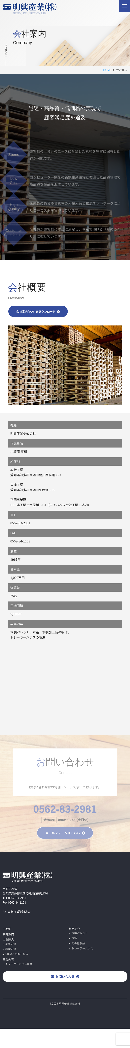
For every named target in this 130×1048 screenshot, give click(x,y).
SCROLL (5, 51)
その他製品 (78, 943)
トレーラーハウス (82, 948)
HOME (107, 70)
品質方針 (10, 944)
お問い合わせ (65, 976)
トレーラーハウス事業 (18, 964)
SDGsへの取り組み (16, 954)
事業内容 (8, 959)
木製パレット (80, 933)
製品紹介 (74, 929)
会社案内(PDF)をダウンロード (38, 311)
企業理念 (8, 939)
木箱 (74, 938)
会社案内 (8, 934)
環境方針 (10, 949)
